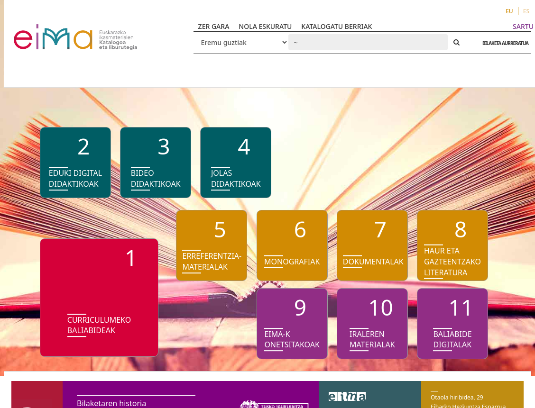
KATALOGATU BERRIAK (336, 26)
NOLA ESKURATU (265, 26)
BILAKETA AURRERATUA (503, 43)
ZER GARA (214, 26)
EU (509, 11)
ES (526, 11)
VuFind (38, 31)
